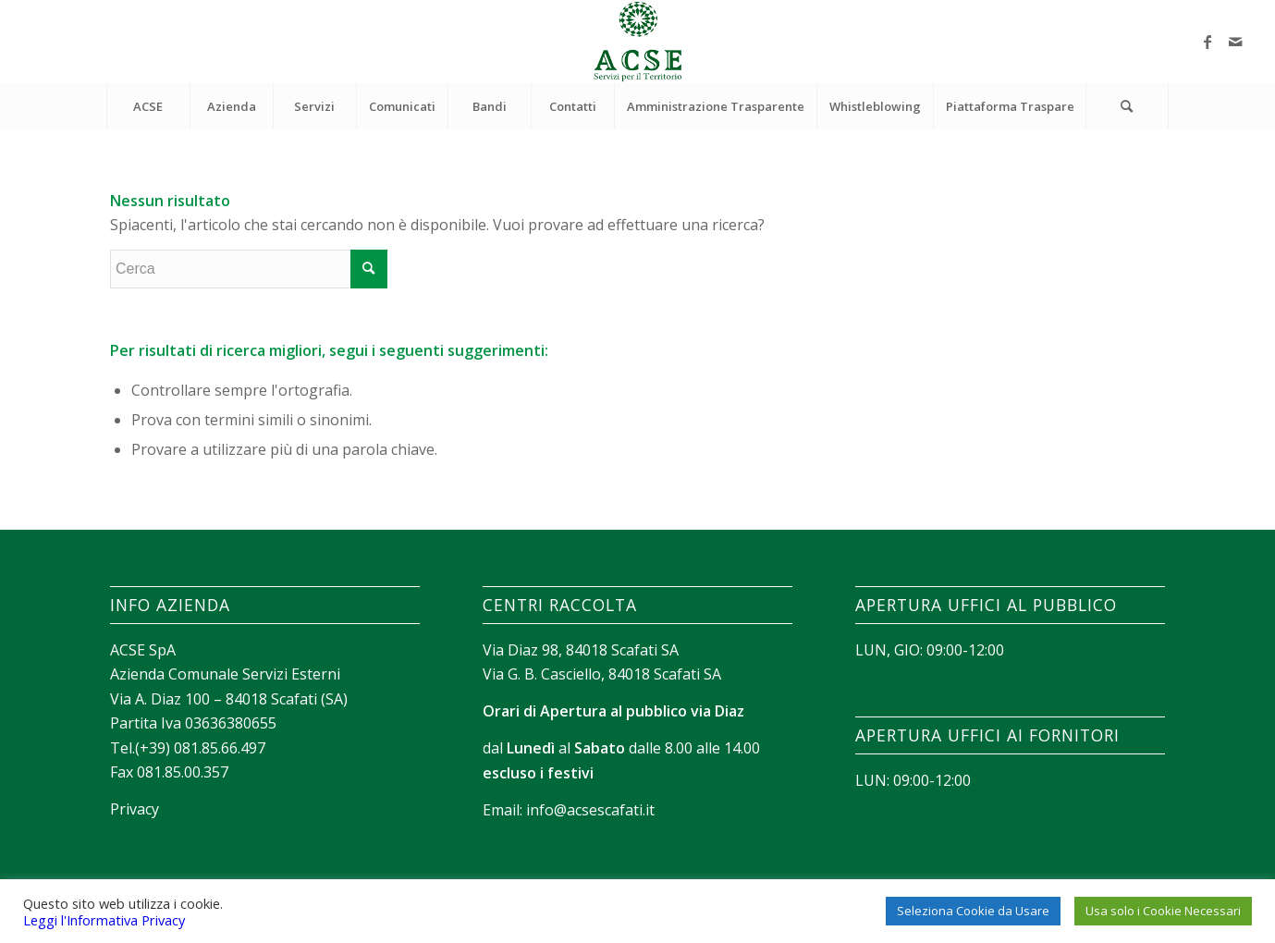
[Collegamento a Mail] (1235, 41)
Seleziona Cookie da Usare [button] (973, 910)
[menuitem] (148, 106)
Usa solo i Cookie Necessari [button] (1163, 910)
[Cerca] (1127, 106)
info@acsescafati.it (590, 810)
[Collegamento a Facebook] (1207, 41)
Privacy (134, 809)
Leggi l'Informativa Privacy (104, 920)
